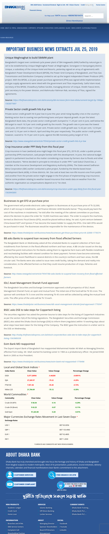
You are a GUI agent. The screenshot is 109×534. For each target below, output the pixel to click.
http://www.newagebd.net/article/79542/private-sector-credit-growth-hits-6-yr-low (49, 141)
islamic (68, 28)
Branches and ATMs (15, 523)
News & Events (76, 28)
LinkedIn (62, 530)
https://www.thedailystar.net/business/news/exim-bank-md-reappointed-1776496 (48, 361)
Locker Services (46, 514)
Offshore (40, 28)
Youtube (63, 527)
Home (2, 28)
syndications (48, 28)
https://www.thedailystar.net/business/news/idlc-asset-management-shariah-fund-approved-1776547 (57, 304)
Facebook (63, 523)
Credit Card (12, 511)
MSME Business (22, 28)
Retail (14, 28)
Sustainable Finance (89, 28)
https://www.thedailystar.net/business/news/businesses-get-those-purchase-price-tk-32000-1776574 (56, 232)
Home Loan (12, 514)
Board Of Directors (47, 530)
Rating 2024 (86, 5)
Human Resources (6, 37)
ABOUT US (8, 28)
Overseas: (72, 15)
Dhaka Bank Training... (81, 508)
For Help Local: (52, 15)
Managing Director (47, 523)
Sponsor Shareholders (48, 527)
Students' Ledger (14, 508)
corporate (32, 28)
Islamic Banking (46, 508)
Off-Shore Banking (47, 511)
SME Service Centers (16, 527)
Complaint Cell (13, 530)
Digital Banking (59, 28)
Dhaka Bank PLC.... (79, 511)
